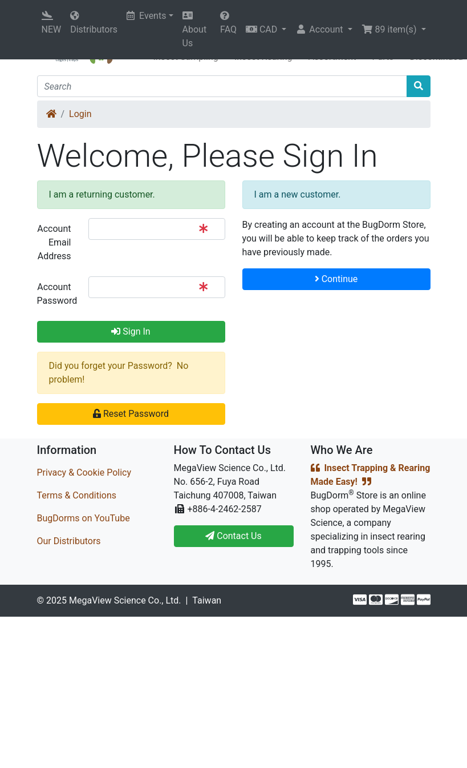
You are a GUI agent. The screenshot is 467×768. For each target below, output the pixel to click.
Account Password (57, 294)
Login (80, 113)
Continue (336, 279)
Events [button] (146, 15)
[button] (266, 29)
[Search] (222, 86)
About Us (194, 30)
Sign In (130, 331)
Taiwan (206, 600)
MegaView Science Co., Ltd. (125, 600)
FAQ (228, 23)
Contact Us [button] (233, 535)
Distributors (93, 23)
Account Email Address (54, 242)
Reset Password (131, 413)
